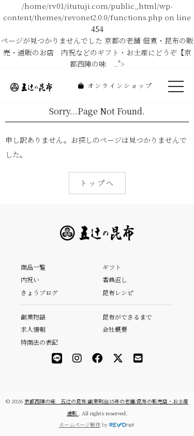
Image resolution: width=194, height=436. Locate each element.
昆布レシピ (117, 292)
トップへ (97, 183)
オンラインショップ (115, 85)
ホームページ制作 (79, 424)
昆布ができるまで (127, 316)
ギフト (111, 267)
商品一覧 (33, 267)
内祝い (30, 279)
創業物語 (33, 316)
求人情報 (33, 329)
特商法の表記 (39, 342)
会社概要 (114, 329)
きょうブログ (39, 292)
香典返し (114, 279)
